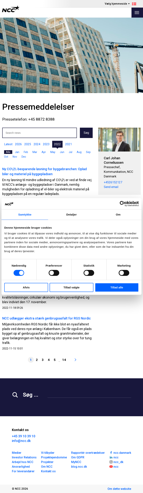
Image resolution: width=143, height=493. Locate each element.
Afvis (26, 287)
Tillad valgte (71, 287)
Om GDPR (77, 457)
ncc (113, 457)
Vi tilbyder (47, 453)
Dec (24, 156)
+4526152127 (113, 182)
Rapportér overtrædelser (88, 453)
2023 (46, 144)
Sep (88, 152)
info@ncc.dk (21, 441)
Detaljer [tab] (71, 214)
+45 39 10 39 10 (23, 436)
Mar (34, 152)
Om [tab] (118, 214)
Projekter (47, 462)
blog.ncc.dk (79, 466)
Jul (70, 152)
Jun (62, 152)
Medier (16, 453)
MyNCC (76, 462)
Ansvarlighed (21, 466)
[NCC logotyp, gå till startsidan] (11, 9)
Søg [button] (86, 132)
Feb (26, 152)
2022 (57, 144)
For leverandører (23, 471)
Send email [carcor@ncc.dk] (111, 187)
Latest (8, 144)
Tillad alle (116, 287)
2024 (37, 144)
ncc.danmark (120, 452)
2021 (68, 144)
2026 (18, 144)
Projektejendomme (54, 457)
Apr (44, 152)
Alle (8, 152)
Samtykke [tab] (24, 214)
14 (64, 360)
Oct (6, 156)
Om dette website (119, 489)
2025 (27, 144)
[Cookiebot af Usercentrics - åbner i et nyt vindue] (122, 203)
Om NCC (47, 466)
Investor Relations (24, 457)
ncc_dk (116, 462)
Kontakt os (48, 471)
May (52, 152)
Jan (17, 152)
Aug (79, 152)
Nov (15, 156)
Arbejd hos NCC (22, 462)
